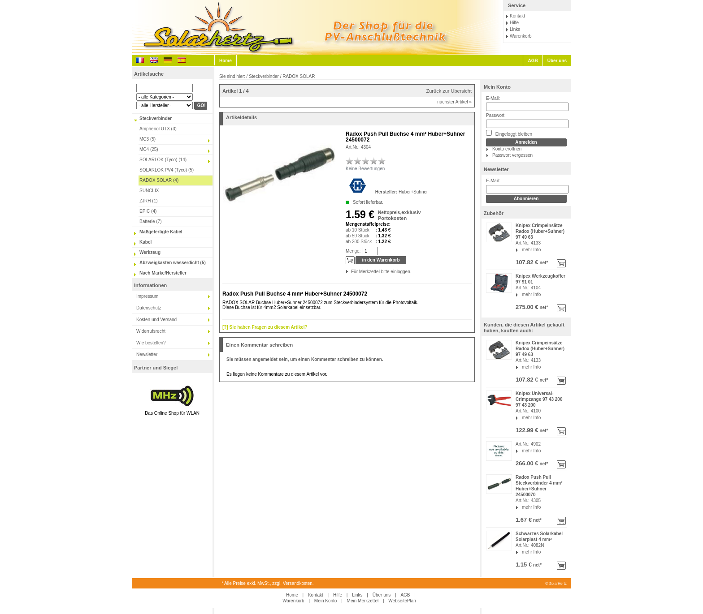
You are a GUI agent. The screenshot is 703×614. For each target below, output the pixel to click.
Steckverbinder (155, 118)
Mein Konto (497, 87)
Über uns (557, 60)
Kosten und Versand (156, 319)
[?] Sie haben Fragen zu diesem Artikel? (265, 327)
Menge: (353, 251)
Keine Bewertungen (365, 168)
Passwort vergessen (512, 155)
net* (543, 262)
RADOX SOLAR (298, 76)
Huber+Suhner (413, 191)
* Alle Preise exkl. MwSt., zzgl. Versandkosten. (267, 583)
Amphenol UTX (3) (158, 128)
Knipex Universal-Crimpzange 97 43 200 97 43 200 (539, 399)
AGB (533, 60)
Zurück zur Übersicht (449, 91)
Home (225, 60)
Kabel (145, 242)
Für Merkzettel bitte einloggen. (351, 271)
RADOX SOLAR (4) (158, 180)
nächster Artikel (454, 101)
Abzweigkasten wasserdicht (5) (172, 262)
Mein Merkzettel (363, 600)
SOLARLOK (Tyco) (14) (163, 159)
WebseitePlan (402, 600)
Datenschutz (148, 307)
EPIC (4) (147, 211)
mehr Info (531, 249)
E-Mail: (493, 98)
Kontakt (517, 15)
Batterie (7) (150, 221)
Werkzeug (150, 252)
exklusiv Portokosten (399, 215)
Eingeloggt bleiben (509, 133)
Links (515, 29)
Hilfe (514, 22)
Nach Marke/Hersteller (163, 273)
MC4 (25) (148, 149)
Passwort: (496, 115)
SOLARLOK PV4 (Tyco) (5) (166, 169)
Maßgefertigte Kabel (160, 231)
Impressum (147, 296)
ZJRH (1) (148, 200)
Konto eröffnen (506, 148)
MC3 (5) (147, 139)
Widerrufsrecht (150, 331)
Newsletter (146, 354)
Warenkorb (521, 36)
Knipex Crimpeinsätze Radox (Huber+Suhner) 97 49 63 (540, 231)
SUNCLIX (149, 190)
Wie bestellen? (151, 342)
